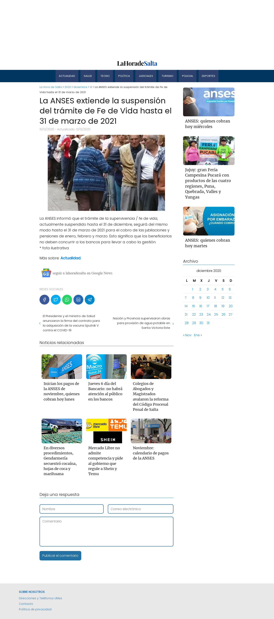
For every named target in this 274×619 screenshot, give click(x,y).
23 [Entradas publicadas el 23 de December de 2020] (201, 314)
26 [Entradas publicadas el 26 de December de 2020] (223, 314)
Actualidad (67, 76)
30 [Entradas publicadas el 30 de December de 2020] (201, 323)
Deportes (208, 76)
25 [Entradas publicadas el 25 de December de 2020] (216, 314)
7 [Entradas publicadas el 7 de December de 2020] (186, 297)
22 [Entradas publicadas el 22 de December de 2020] (194, 314)
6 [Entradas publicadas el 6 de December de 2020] (230, 289)
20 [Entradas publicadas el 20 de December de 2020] (231, 306)
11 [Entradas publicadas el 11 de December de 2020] (215, 297)
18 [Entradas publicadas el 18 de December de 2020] (215, 306)
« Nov (187, 335)
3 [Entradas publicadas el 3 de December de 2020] (208, 289)
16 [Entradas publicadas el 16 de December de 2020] (200, 306)
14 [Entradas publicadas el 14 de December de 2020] (186, 306)
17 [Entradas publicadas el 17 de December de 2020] (208, 306)
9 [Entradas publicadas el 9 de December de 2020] (200, 297)
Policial (187, 76)
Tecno (105, 76)
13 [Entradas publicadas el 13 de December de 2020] (230, 297)
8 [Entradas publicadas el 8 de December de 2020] (193, 297)
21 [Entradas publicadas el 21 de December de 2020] (186, 314)
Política (124, 76)
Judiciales (146, 76)
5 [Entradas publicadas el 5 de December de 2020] (223, 289)
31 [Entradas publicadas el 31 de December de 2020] (208, 323)
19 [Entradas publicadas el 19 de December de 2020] (223, 306)
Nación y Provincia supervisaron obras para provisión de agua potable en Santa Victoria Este (141, 323)
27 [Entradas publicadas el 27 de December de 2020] (230, 314)
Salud (88, 76)
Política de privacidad (35, 609)
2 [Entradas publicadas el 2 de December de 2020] (200, 289)
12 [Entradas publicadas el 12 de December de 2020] (223, 297)
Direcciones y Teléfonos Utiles (40, 598)
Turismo (167, 76)
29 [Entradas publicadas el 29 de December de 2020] (194, 323)
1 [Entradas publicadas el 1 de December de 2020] (192, 289)
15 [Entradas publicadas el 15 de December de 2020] (193, 306)
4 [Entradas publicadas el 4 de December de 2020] (215, 289)
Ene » (198, 335)
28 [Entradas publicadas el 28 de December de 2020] (187, 323)
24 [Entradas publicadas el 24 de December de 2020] (209, 314)
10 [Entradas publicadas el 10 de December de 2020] (208, 297)
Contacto (26, 604)
